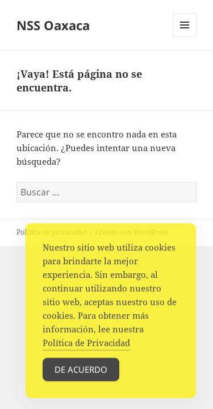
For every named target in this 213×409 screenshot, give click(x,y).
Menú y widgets (185, 36)
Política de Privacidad (86, 345)
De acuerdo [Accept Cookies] (81, 372)
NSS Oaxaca (53, 25)
